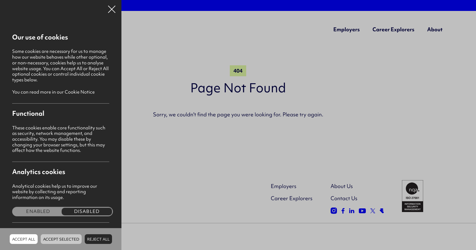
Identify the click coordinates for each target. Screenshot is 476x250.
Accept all (23, 239)
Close (112, 7)
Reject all (98, 239)
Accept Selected (61, 239)
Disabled (87, 211)
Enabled (38, 211)
